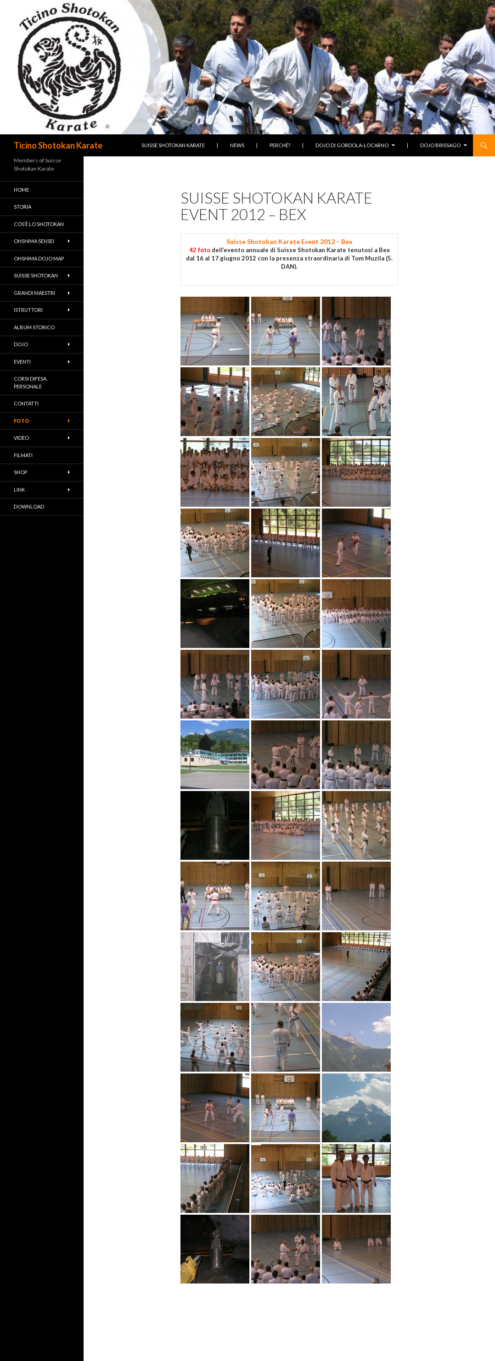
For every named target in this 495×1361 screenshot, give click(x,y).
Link (19, 489)
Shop (20, 472)
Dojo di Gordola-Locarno (351, 145)
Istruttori (28, 310)
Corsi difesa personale (30, 382)
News (237, 145)
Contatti (26, 403)
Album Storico (34, 327)
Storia (22, 207)
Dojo (21, 344)
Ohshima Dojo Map (39, 258)
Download (29, 506)
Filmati (23, 455)
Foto (21, 421)
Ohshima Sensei (34, 241)
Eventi (22, 362)
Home (21, 190)
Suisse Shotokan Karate (173, 145)
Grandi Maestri (34, 293)
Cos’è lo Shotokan (39, 224)
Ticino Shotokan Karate (58, 145)
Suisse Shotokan (36, 275)
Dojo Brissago (440, 145)
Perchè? (280, 145)
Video (21, 438)
